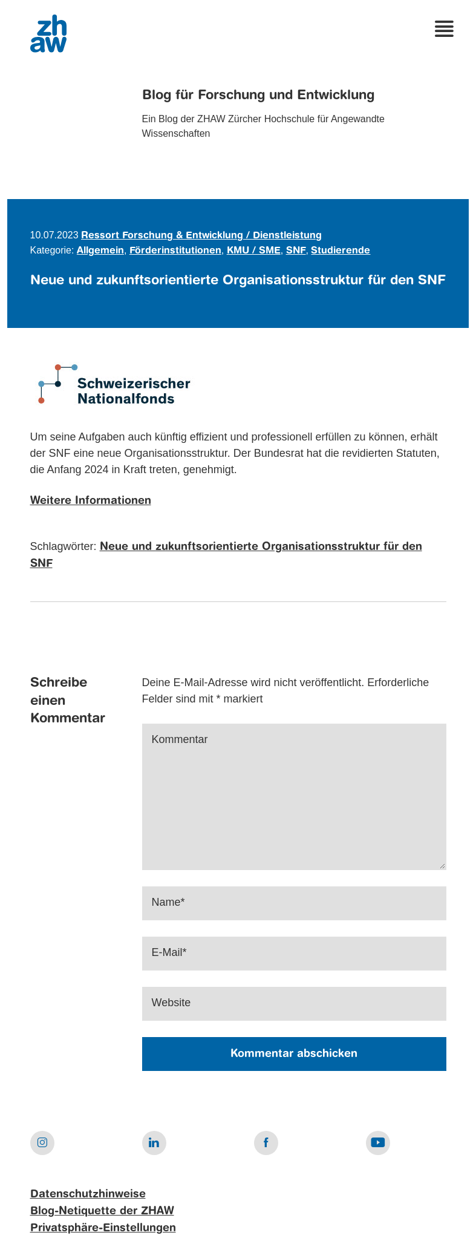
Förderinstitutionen (175, 251)
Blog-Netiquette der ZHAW (102, 1211)
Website (171, 1003)
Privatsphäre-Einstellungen (103, 1228)
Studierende (340, 251)
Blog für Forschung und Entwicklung (258, 95)
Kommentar (180, 739)
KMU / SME (254, 251)
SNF (296, 251)
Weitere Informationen (90, 501)
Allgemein (100, 251)
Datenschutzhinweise (88, 1194)
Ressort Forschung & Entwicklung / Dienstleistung (201, 236)
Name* (168, 902)
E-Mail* (169, 952)
